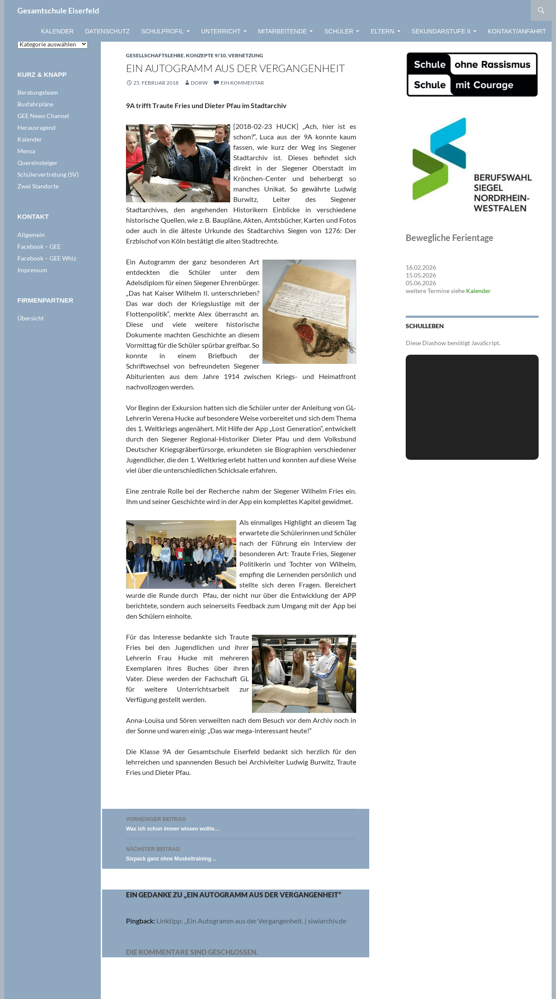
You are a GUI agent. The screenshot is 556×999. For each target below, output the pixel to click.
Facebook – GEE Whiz (46, 258)
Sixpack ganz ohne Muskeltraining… (241, 853)
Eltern (382, 31)
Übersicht (30, 318)
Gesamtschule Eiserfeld (58, 10)
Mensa (26, 151)
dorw (199, 82)
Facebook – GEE (39, 246)
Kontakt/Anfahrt (517, 31)
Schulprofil (162, 31)
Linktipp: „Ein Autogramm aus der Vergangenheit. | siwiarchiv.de (251, 921)
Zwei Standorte (38, 186)
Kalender (57, 31)
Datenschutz (107, 31)
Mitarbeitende (282, 31)
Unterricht (221, 31)
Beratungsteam (37, 92)
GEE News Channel (43, 115)
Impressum (32, 270)
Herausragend (36, 127)
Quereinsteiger (37, 162)
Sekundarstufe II (441, 31)
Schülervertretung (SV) (48, 174)
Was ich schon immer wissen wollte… (241, 823)
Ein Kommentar (242, 82)
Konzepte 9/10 (206, 55)
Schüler (338, 31)
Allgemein (31, 234)
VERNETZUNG (245, 55)
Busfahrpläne (35, 104)
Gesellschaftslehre (155, 55)
